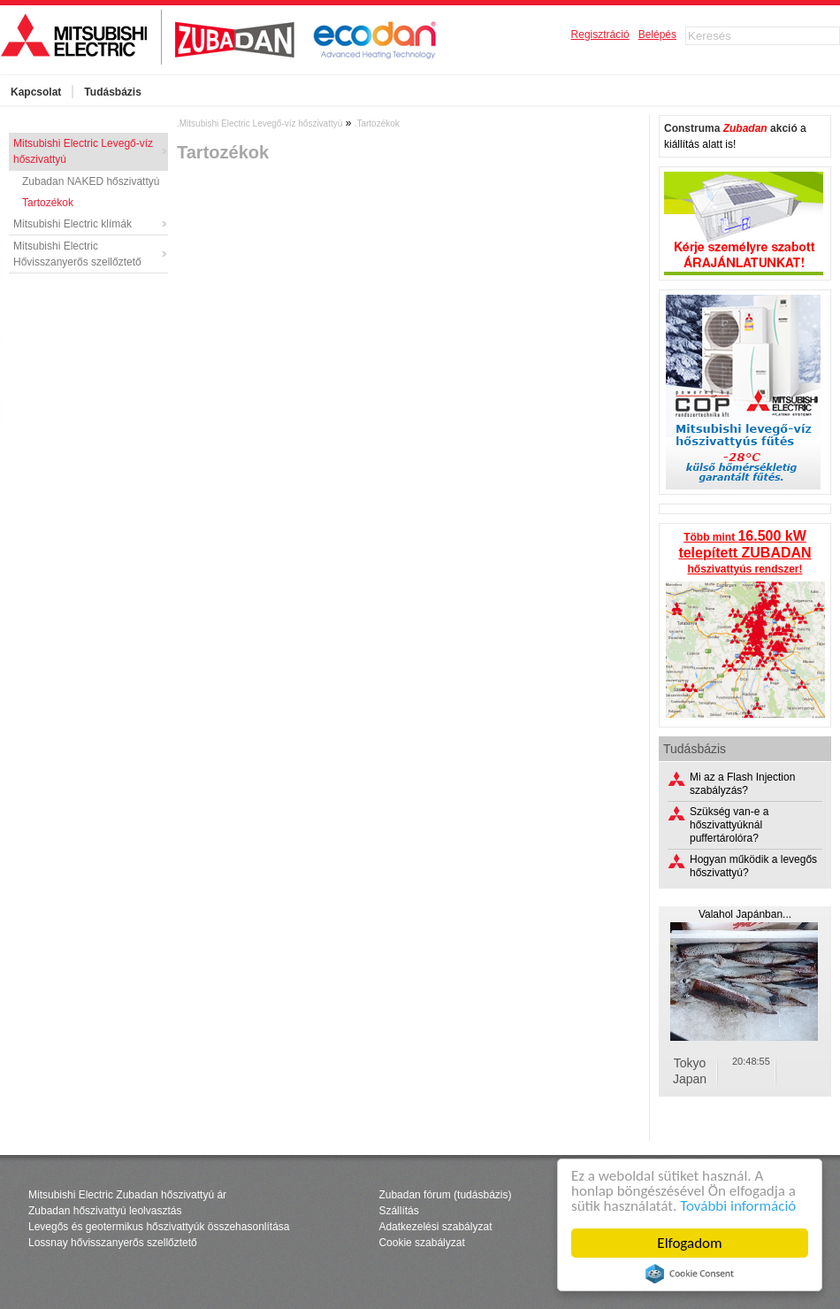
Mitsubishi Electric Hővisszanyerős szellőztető (77, 254)
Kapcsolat (36, 92)
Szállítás (398, 1211)
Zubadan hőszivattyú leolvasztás (104, 1211)
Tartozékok (47, 202)
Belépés (657, 34)
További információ (738, 1206)
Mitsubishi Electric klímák (72, 224)
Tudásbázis (112, 92)
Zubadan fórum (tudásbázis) (444, 1195)
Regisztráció (600, 34)
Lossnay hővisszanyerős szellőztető (112, 1242)
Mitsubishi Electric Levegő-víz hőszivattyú (83, 151)
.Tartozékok (377, 123)
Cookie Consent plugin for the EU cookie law (689, 1273)
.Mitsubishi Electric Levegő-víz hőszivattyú (259, 123)
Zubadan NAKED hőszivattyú (90, 181)
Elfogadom (689, 1243)
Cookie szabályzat (421, 1242)
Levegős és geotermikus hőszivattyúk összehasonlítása (159, 1226)
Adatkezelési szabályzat (435, 1226)
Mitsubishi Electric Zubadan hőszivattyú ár (127, 1195)
